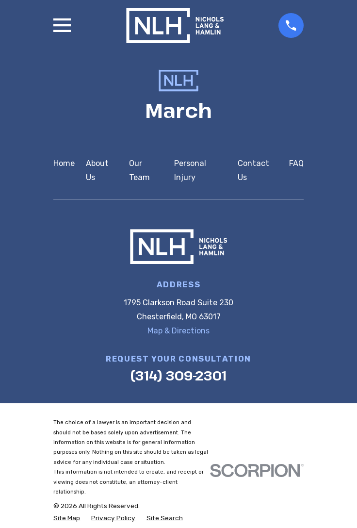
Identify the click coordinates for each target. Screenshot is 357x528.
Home (64, 163)
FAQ (296, 163)
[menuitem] (66, 518)
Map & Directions (178, 330)
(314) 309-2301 (178, 375)
